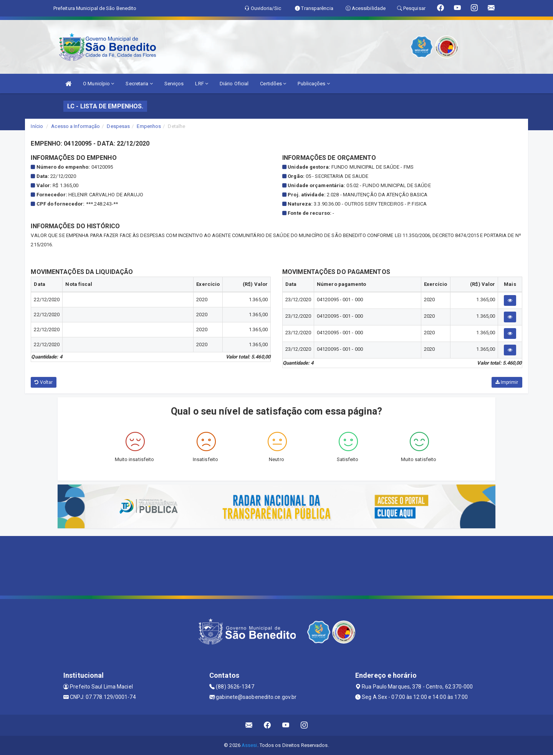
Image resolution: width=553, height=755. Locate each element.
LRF (201, 83)
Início (37, 126)
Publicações (313, 83)
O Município (98, 83)
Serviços (174, 83)
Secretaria (139, 83)
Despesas (118, 126)
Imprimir (506, 382)
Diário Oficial (234, 83)
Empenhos (149, 126)
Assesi (249, 745)
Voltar (44, 382)
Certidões (273, 83)
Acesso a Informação (75, 126)
